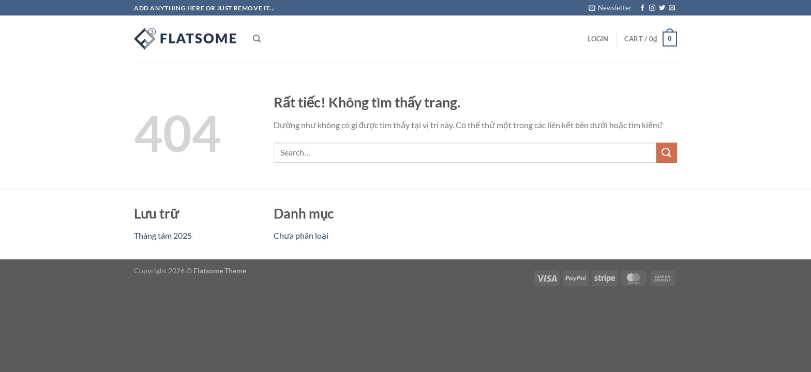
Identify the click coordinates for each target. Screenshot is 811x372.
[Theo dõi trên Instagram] (652, 8)
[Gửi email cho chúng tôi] (672, 8)
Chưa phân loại (301, 235)
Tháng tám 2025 (163, 235)
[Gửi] (666, 153)
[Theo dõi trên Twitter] (662, 8)
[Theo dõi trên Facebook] (642, 8)
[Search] (257, 39)
